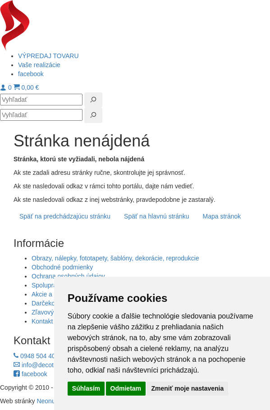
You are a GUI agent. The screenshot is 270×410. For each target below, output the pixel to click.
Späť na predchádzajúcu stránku (64, 216)
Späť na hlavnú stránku (156, 216)
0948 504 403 (36, 356)
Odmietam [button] (125, 388)
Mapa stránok (222, 216)
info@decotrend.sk (44, 365)
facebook (30, 374)
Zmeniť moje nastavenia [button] (187, 388)
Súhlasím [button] (86, 388)
